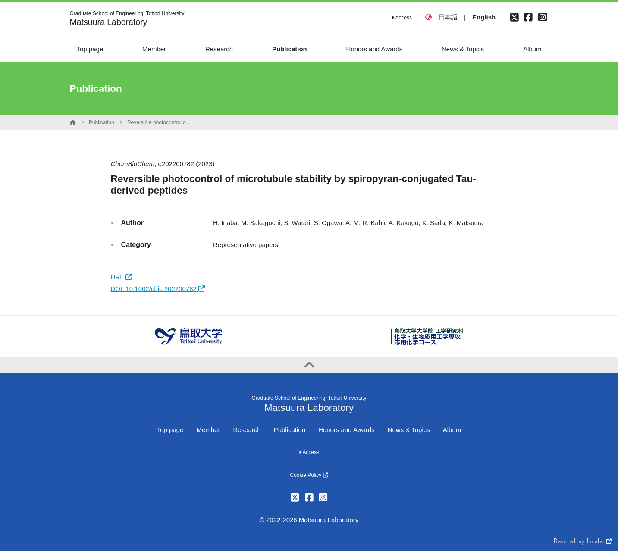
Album (452, 429)
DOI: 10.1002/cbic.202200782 (158, 288)
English (484, 17)
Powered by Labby (583, 541)
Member (208, 429)
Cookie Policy (309, 475)
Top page (170, 429)
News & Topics (409, 429)
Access (402, 18)
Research (246, 429)
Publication (101, 122)
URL (121, 277)
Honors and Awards (346, 429)
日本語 (448, 17)
